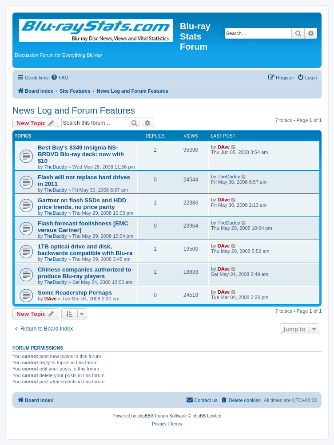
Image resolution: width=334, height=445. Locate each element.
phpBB (144, 415)
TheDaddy (55, 166)
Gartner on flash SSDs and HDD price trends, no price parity (82, 203)
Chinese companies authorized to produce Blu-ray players (84, 273)
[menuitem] (59, 77)
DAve (224, 147)
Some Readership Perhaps (75, 292)
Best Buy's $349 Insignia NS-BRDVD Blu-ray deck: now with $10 (81, 154)
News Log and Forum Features (73, 110)
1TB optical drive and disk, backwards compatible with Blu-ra (85, 249)
